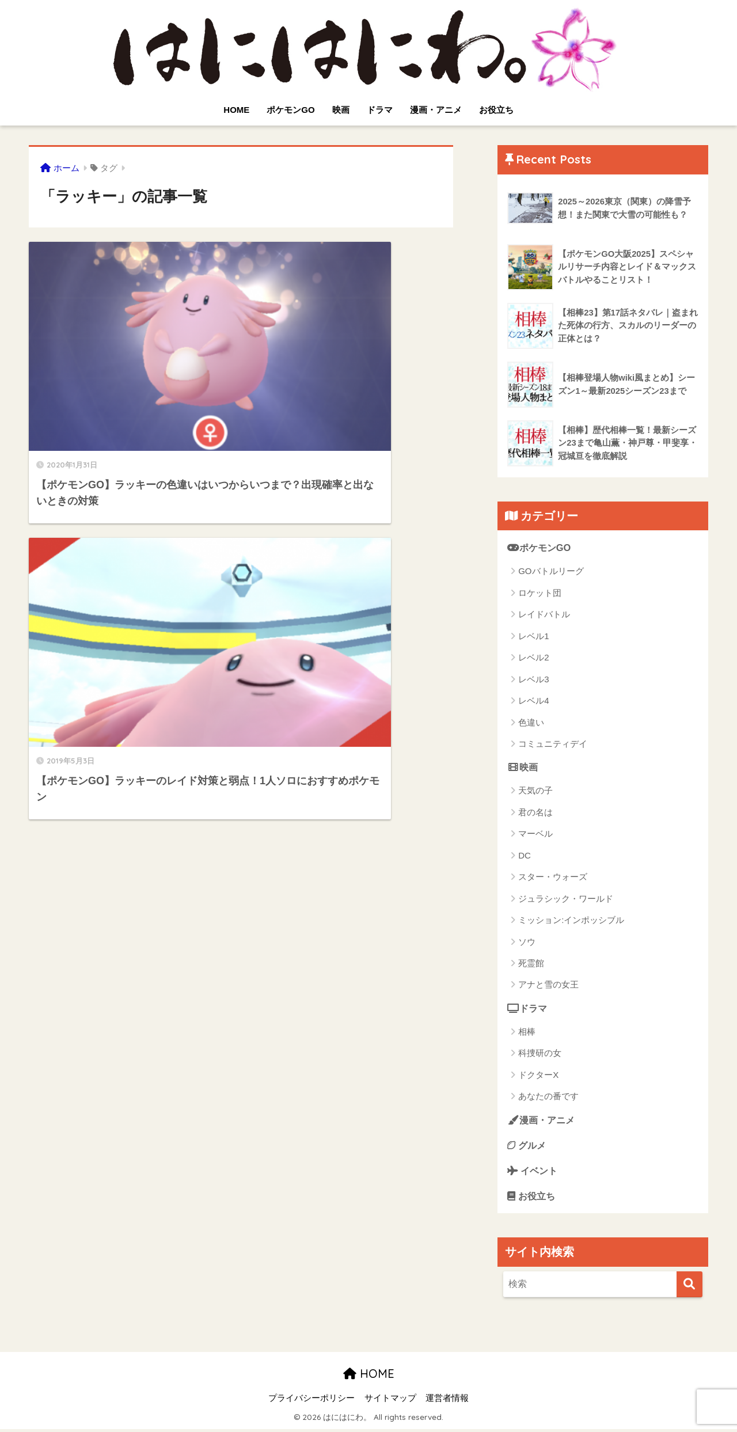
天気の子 (535, 791)
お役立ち (496, 110)
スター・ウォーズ (552, 877)
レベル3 (533, 679)
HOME (236, 110)
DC (524, 856)
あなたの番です (548, 1097)
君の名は (535, 813)
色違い (531, 722)
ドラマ (380, 110)
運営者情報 (447, 1401)
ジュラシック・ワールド (565, 899)
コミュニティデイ (552, 744)
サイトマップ (390, 1401)
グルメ (527, 1146)
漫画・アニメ (436, 110)
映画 (340, 110)
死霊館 (531, 963)
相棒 (526, 1033)
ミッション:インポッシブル (571, 920)
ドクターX (538, 1076)
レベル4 (533, 701)
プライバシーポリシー (311, 1401)
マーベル (535, 835)
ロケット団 (539, 593)
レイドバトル (544, 615)
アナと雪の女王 (548, 985)
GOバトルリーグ (550, 571)
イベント (533, 1172)
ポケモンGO (290, 110)
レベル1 (533, 636)
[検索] (689, 1287)
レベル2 (533, 658)
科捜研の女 (539, 1054)
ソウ (526, 942)
